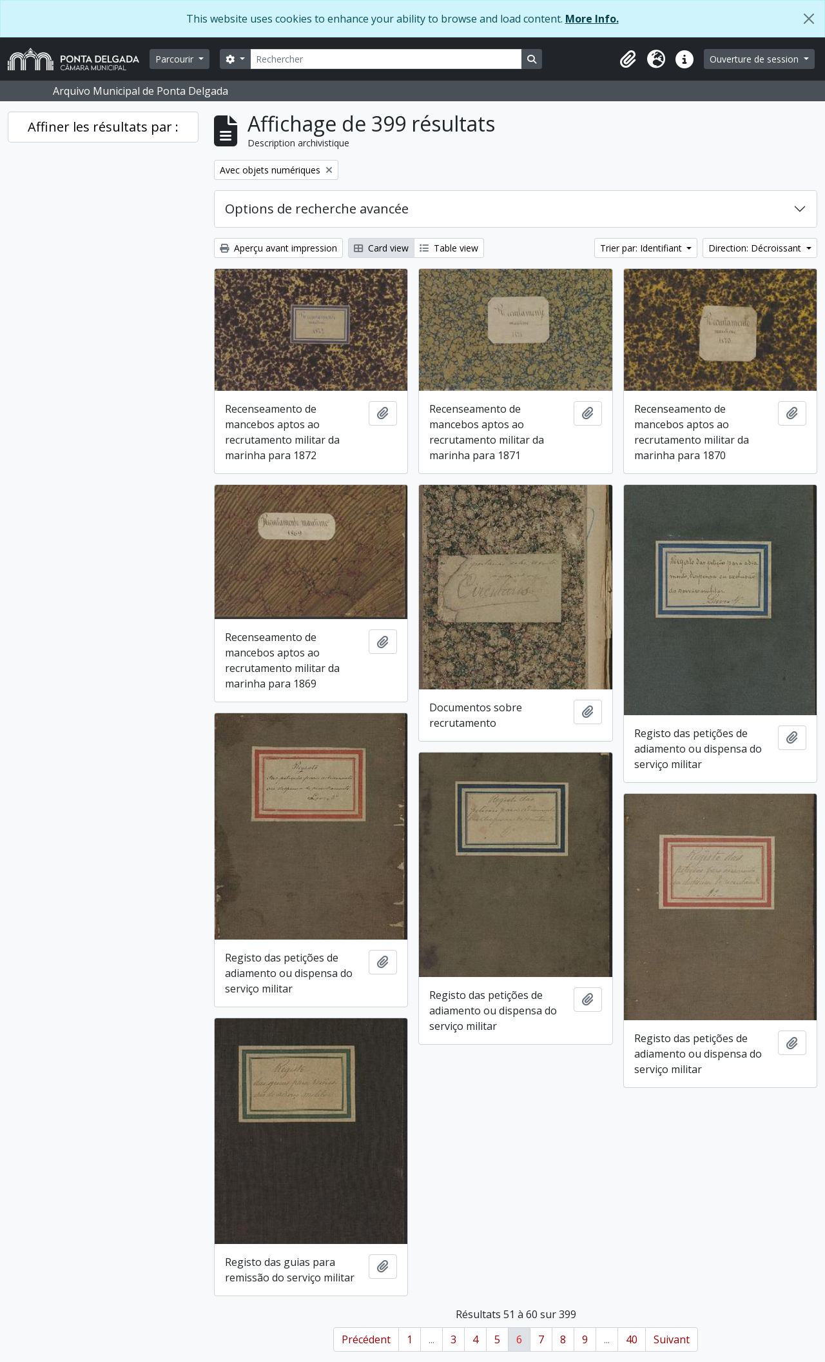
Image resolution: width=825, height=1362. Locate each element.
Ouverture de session (755, 59)
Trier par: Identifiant (642, 248)
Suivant (672, 1339)
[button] (628, 59)
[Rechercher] (386, 59)
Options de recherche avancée (317, 208)
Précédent (366, 1339)
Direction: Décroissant (756, 248)
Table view (449, 248)
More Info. (592, 19)
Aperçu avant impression (278, 248)
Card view (381, 248)
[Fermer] (808, 19)
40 (631, 1339)
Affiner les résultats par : (103, 126)
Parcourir (175, 59)
